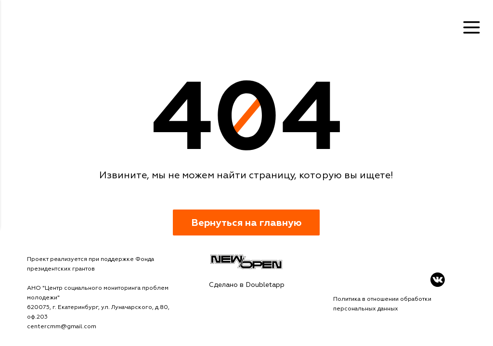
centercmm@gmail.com (61, 326)
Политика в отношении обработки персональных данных (382, 304)
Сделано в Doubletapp (247, 285)
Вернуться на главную (246, 223)
